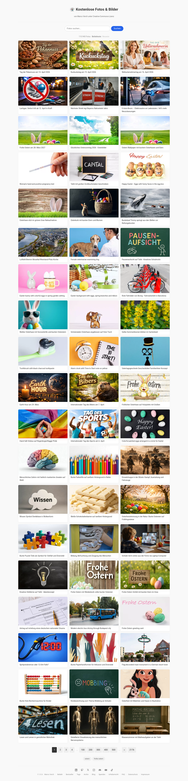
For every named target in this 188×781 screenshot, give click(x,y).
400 (106, 750)
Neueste (105, 36)
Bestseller (69, 774)
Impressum (145, 774)
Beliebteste (96, 36)
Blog (93, 774)
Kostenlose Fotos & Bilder (94, 9)
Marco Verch (49, 774)
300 (98, 750)
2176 (132, 750)
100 (83, 750)
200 (90, 750)
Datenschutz (133, 774)
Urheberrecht (113, 774)
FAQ (123, 774)
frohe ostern (98, 759)
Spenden (102, 774)
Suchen (117, 28)
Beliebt (60, 774)
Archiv (86, 774)
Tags (78, 774)
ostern (87, 759)
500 (113, 750)
